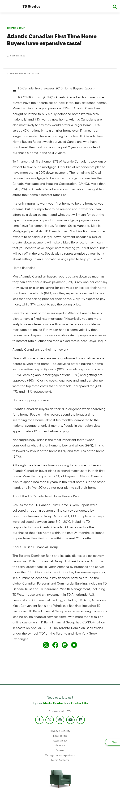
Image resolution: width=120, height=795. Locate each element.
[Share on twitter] (46, 645)
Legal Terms (60, 735)
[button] (114, 6)
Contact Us (79, 703)
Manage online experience (60, 755)
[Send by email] (74, 645)
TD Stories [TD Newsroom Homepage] (31, 6)
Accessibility (60, 740)
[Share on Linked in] (64, 645)
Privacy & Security (60, 730)
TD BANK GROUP (16, 28)
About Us (60, 745)
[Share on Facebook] (55, 645)
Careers (60, 750)
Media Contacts (54, 703)
